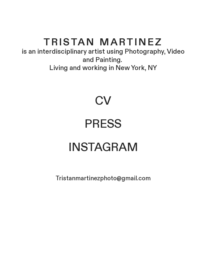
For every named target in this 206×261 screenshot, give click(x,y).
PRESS (103, 124)
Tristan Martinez (103, 41)
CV (103, 101)
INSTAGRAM (103, 147)
